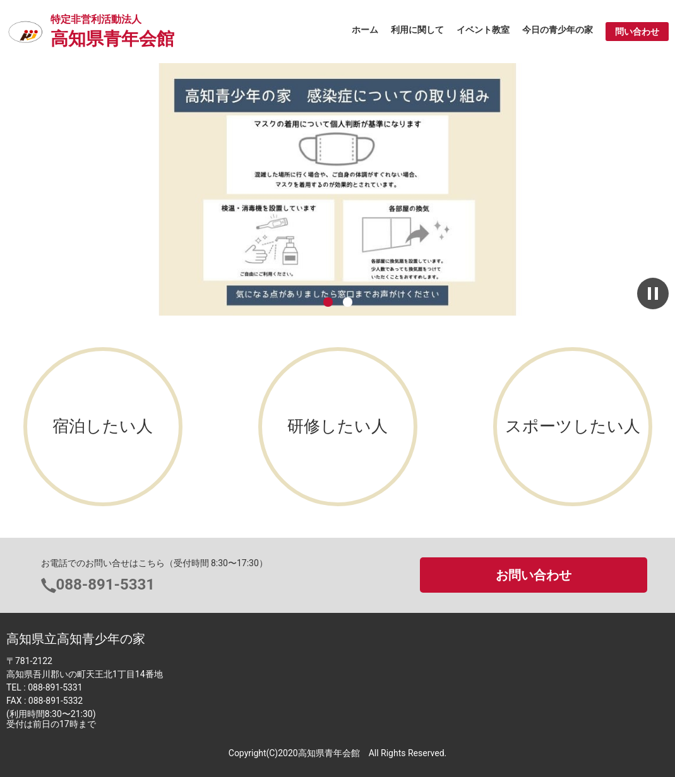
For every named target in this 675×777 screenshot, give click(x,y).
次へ (637, 190)
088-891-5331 (105, 584)
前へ (38, 190)
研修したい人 (337, 426)
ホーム (365, 30)
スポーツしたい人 (572, 426)
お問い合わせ (533, 575)
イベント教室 (483, 30)
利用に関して (417, 30)
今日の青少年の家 (557, 30)
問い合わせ (637, 32)
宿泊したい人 (102, 426)
